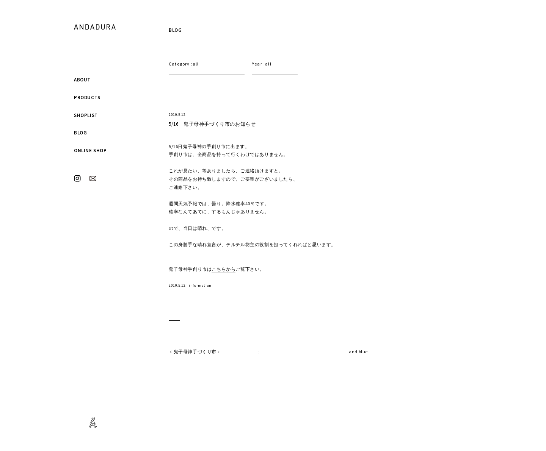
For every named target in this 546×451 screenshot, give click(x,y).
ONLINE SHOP (90, 150)
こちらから (223, 269)
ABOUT (82, 79)
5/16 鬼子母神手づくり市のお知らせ (212, 124)
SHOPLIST (86, 115)
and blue (358, 351)
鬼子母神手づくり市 (195, 351)
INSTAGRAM (77, 178)
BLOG (80, 133)
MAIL (92, 178)
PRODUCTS (87, 97)
